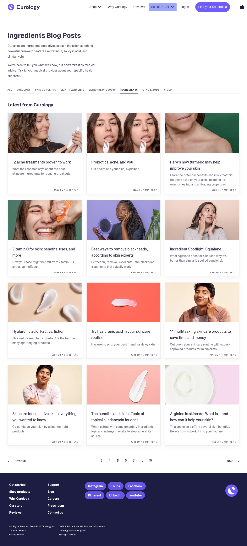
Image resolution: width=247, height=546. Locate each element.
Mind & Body (150, 89)
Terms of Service (17, 530)
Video (168, 89)
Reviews (15, 513)
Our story (15, 506)
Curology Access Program (72, 530)
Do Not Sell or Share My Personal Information (82, 526)
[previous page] (18, 461)
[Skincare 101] (163, 7)
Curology (23, 89)
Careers (53, 499)
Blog (51, 492)
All (10, 89)
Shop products (19, 492)
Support (53, 485)
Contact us (55, 513)
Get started (17, 485)
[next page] (231, 461)
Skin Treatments (72, 89)
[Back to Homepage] (24, 7)
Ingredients (129, 89)
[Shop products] (95, 7)
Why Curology (19, 499)
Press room (56, 506)
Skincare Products (102, 89)
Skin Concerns (45, 89)
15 (150, 460)
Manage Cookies (67, 534)
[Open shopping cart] (242, 7)
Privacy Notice (16, 534)
